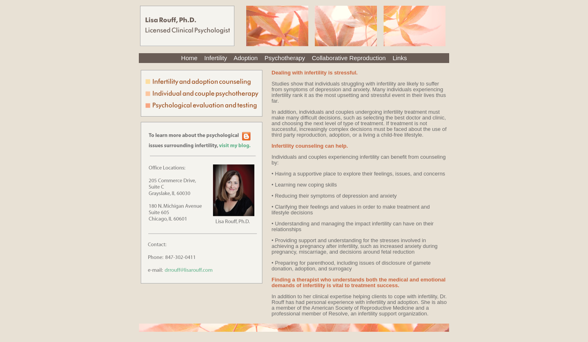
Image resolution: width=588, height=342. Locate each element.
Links (399, 57)
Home (189, 57)
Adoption (246, 57)
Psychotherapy (285, 57)
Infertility (215, 57)
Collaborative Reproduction (349, 57)
